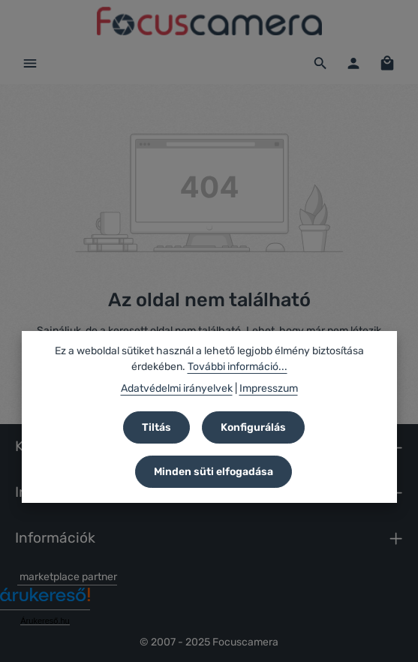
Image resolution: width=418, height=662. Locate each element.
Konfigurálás (253, 427)
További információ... (237, 366)
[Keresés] (320, 63)
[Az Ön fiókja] (353, 63)
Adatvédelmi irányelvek (177, 388)
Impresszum (268, 388)
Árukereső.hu (44, 620)
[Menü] (30, 63)
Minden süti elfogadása (213, 471)
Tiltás (156, 427)
